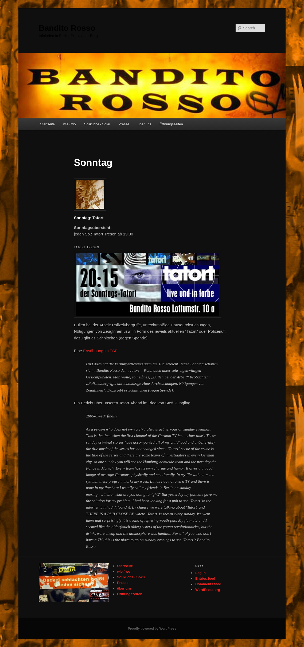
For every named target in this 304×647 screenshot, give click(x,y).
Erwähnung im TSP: (101, 350)
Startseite (47, 124)
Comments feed (208, 584)
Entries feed (205, 578)
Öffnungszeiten (171, 124)
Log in (200, 573)
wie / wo (69, 124)
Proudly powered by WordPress (152, 628)
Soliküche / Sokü (97, 124)
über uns (144, 124)
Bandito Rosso (67, 28)
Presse (123, 124)
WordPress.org (207, 590)
